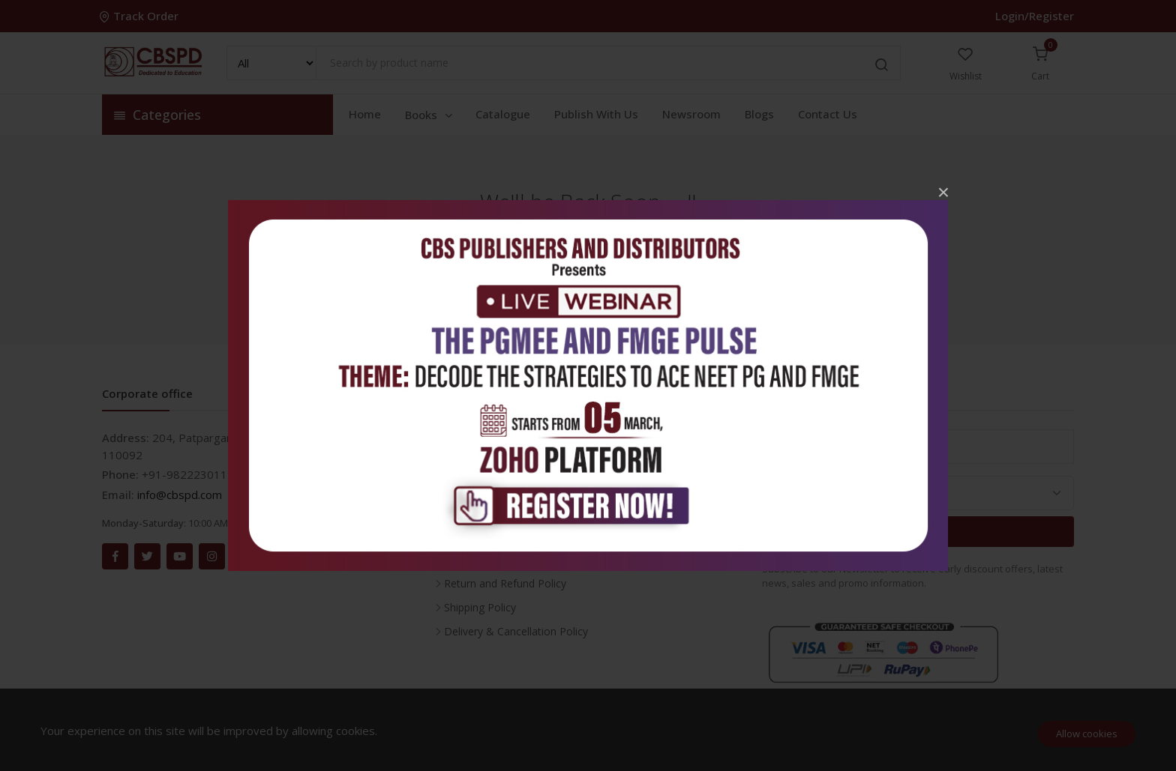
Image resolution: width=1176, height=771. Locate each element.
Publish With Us (596, 113)
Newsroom (691, 113)
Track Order (140, 15)
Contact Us (827, 113)
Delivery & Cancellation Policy (516, 631)
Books (429, 114)
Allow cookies (1087, 733)
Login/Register (1034, 15)
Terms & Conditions (493, 559)
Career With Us (480, 463)
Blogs (759, 113)
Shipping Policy (480, 607)
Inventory (467, 439)
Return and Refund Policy (505, 583)
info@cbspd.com (179, 494)
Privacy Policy (477, 535)
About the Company (493, 511)
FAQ (454, 487)
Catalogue (503, 113)
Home (365, 113)
